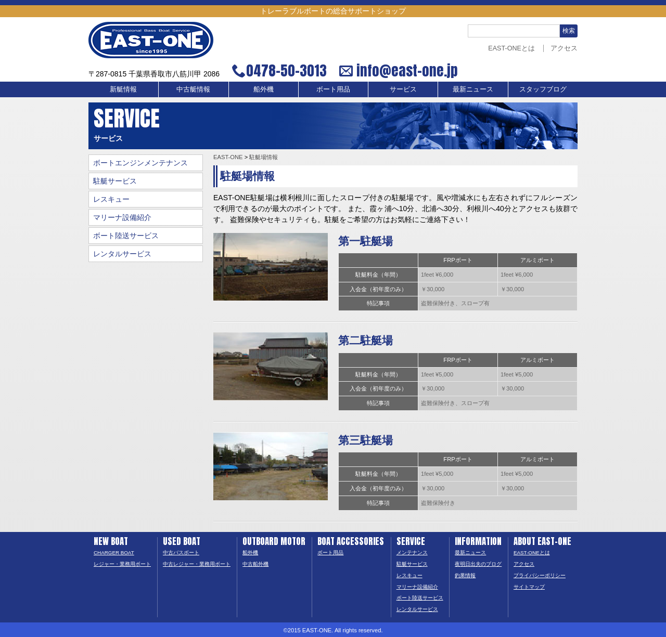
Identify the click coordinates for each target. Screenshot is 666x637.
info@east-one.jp (405, 70)
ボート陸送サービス (126, 235)
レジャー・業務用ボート (122, 564)
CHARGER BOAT (114, 552)
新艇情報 (123, 89)
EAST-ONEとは (511, 48)
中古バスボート (181, 552)
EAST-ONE (228, 157)
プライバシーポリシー (540, 575)
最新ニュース (473, 89)
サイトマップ (529, 587)
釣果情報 (465, 575)
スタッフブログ (543, 89)
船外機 (263, 89)
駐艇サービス (115, 181)
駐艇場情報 (263, 157)
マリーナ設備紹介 (122, 217)
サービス (403, 89)
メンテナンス (412, 552)
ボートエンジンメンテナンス (140, 163)
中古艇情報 (193, 89)
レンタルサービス (122, 254)
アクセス (564, 48)
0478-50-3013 (286, 70)
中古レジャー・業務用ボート (196, 564)
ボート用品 (333, 89)
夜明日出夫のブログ (478, 564)
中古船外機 (255, 564)
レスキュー (111, 199)
